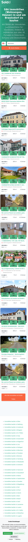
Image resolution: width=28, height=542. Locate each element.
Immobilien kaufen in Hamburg (13, 459)
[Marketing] (14, 539)
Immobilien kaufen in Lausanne (13, 504)
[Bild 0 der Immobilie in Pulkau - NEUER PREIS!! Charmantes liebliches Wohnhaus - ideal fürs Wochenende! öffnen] (13, 90)
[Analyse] (8, 539)
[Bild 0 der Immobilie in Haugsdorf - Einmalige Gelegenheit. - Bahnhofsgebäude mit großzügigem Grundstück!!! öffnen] (13, 343)
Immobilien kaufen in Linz (12, 444)
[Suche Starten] (14, 48)
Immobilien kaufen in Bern (12, 496)
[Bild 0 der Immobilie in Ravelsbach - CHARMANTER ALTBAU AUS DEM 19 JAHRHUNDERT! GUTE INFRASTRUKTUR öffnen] (13, 174)
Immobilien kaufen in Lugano (13, 516)
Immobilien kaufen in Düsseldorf (14, 472)
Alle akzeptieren (7, 533)
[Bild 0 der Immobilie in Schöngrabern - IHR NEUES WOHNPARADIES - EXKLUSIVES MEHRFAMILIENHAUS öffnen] (13, 315)
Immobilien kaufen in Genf (12, 501)
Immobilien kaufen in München (13, 450)
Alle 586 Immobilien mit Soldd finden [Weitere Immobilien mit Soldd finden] (13, 397)
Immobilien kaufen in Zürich (12, 493)
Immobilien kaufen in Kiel (11, 487)
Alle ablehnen (14, 536)
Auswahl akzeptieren (19, 533)
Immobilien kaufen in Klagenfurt (14, 441)
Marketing (17, 539)
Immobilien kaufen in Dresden (13, 481)
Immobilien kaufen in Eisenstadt (14, 438)
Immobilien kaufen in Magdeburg (14, 484)
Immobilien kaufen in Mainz (12, 475)
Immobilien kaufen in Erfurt (12, 490)
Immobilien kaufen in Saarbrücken (14, 478)
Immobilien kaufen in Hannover (13, 470)
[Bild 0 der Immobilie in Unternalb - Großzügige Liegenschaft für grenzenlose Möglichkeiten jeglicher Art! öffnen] (13, 118)
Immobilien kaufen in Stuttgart (13, 447)
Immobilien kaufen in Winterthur (14, 513)
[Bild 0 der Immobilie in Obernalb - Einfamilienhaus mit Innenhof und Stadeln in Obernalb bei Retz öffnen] (13, 287)
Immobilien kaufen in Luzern (12, 507)
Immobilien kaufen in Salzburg (13, 424)
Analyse (10, 539)
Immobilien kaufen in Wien (12, 421)
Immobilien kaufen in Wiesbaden (14, 462)
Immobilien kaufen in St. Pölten (13, 433)
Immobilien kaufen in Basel (12, 498)
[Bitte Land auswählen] (3, 43)
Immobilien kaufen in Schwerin (13, 464)
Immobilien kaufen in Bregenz (13, 430)
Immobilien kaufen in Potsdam (13, 453)
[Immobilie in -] (13, 73)
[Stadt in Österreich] (17, 43)
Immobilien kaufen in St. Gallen (13, 510)
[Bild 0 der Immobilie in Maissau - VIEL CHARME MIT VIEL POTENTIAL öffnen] (13, 62)
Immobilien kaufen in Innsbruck (13, 427)
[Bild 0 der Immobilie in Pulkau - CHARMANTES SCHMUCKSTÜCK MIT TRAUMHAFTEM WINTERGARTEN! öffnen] (13, 146)
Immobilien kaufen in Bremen (13, 456)
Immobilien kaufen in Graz (12, 436)
